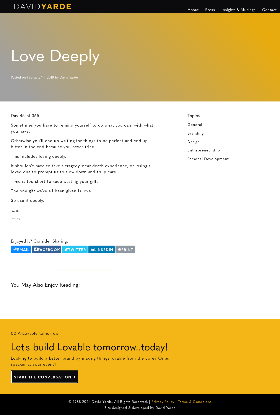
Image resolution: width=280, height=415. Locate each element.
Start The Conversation (42, 377)
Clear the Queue (108, 298)
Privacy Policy (162, 401)
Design (193, 141)
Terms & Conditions (195, 401)
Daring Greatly (36, 298)
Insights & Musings (238, 9)
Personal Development (208, 158)
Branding (195, 133)
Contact (269, 9)
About (193, 9)
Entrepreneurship (203, 150)
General (194, 124)
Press (210, 9)
